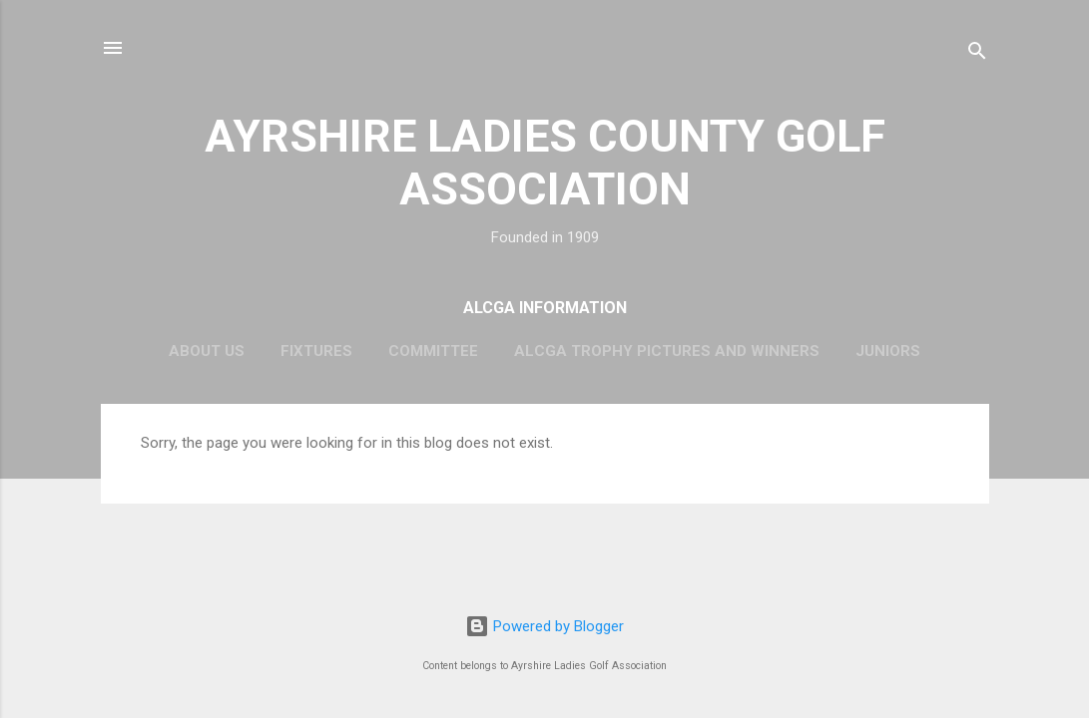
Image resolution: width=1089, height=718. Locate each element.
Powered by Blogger (544, 626)
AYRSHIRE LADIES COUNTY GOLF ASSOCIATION (545, 162)
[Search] (977, 54)
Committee (433, 351)
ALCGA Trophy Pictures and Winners (666, 351)
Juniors (887, 351)
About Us (207, 351)
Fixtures (316, 351)
